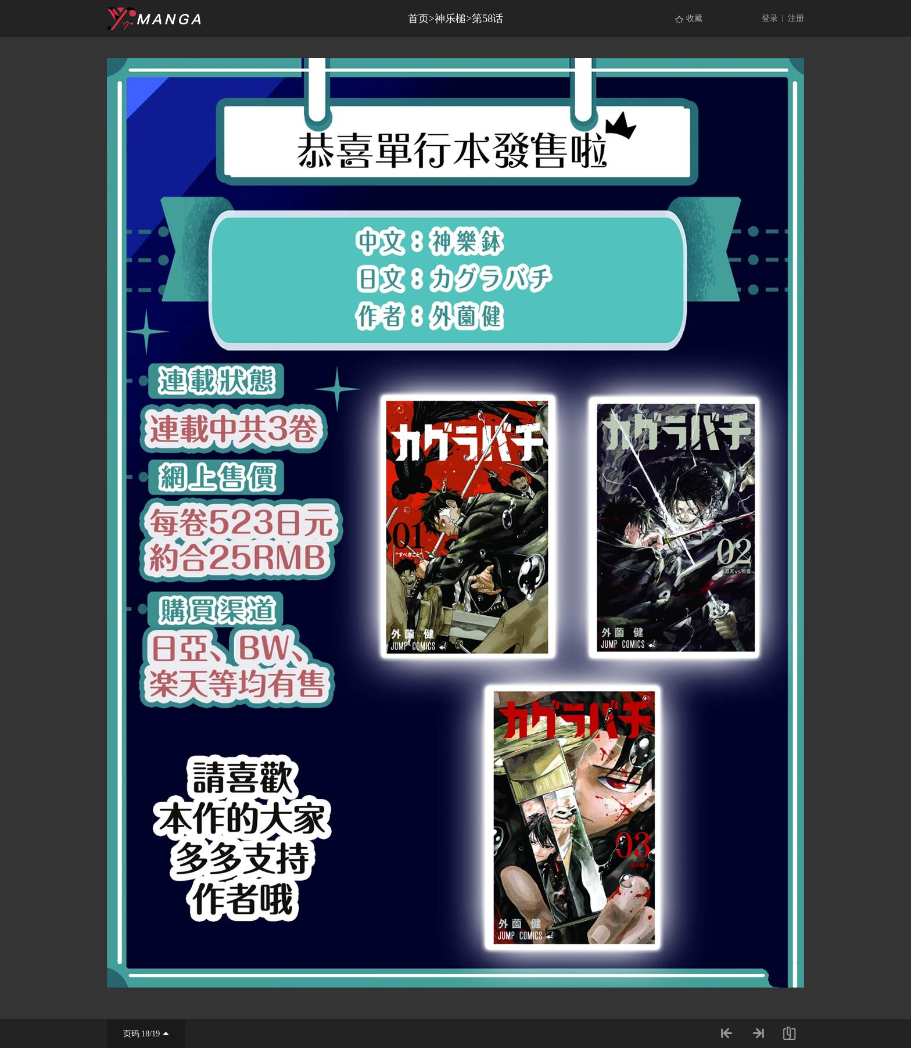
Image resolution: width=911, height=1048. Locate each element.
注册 (796, 18)
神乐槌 (450, 18)
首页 (418, 18)
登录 (770, 18)
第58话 (487, 18)
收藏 (694, 18)
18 (145, 1033)
